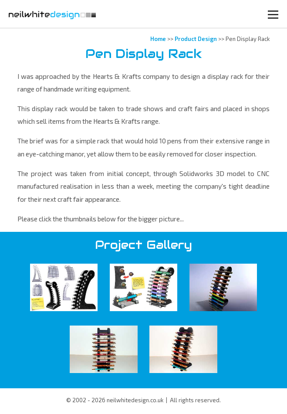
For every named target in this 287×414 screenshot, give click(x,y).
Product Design (196, 38)
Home (158, 38)
